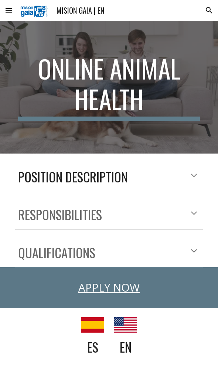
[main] (108, 87)
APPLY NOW (109, 287)
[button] (9, 10)
